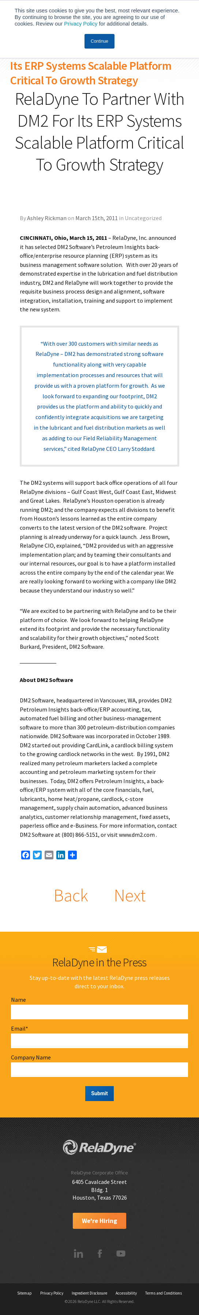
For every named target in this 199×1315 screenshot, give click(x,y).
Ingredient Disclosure (89, 1293)
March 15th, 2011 (96, 218)
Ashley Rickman (47, 218)
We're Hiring (99, 1221)
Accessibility (126, 1293)
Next (130, 895)
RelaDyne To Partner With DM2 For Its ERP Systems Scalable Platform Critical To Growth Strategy (92, 66)
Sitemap (24, 1293)
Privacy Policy (80, 24)
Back (70, 895)
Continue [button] (99, 41)
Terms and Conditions (163, 1293)
